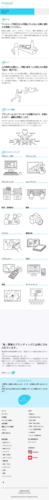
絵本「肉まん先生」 (35, 423)
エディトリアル (7, 458)
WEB (4, 470)
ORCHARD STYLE (34, 417)
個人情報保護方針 (33, 439)
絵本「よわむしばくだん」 (36, 426)
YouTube (33, 457)
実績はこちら (6, 373)
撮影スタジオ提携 (7, 427)
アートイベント (7, 476)
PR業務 (4, 417)
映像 (4, 473)
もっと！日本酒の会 (35, 435)
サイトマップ (32, 442)
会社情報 (5, 423)
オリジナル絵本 (7, 420)
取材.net (31, 414)
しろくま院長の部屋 (35, 429)
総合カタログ (6, 448)
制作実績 (4, 439)
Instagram (33, 452)
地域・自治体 (6, 454)
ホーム (4, 411)
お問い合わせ (6, 433)
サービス (4, 414)
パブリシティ (6, 467)
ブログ (4, 430)
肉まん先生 (32, 420)
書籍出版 (5, 461)
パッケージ (6, 451)
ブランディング (7, 445)
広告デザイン (6, 442)
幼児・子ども (6, 464)
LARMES (32, 432)
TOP (3, 6)
